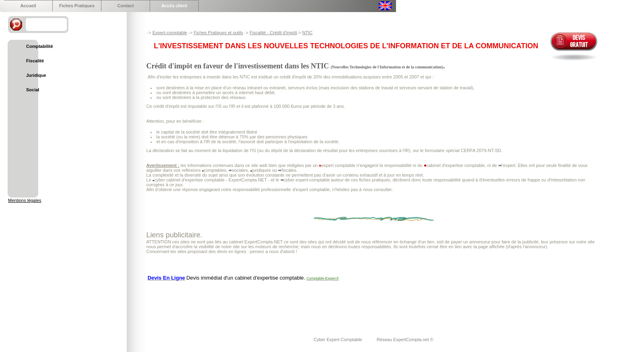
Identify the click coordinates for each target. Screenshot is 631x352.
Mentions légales (24, 200)
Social (32, 89)
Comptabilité (39, 46)
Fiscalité (35, 60)
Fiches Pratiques (77, 5)
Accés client (174, 5)
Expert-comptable (170, 32)
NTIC (307, 32)
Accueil (28, 5)
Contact (126, 5)
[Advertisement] (292, 304)
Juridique (36, 75)
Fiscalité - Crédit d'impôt (273, 32)
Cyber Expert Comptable (338, 339)
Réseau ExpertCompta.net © (405, 339)
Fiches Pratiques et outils (218, 32)
